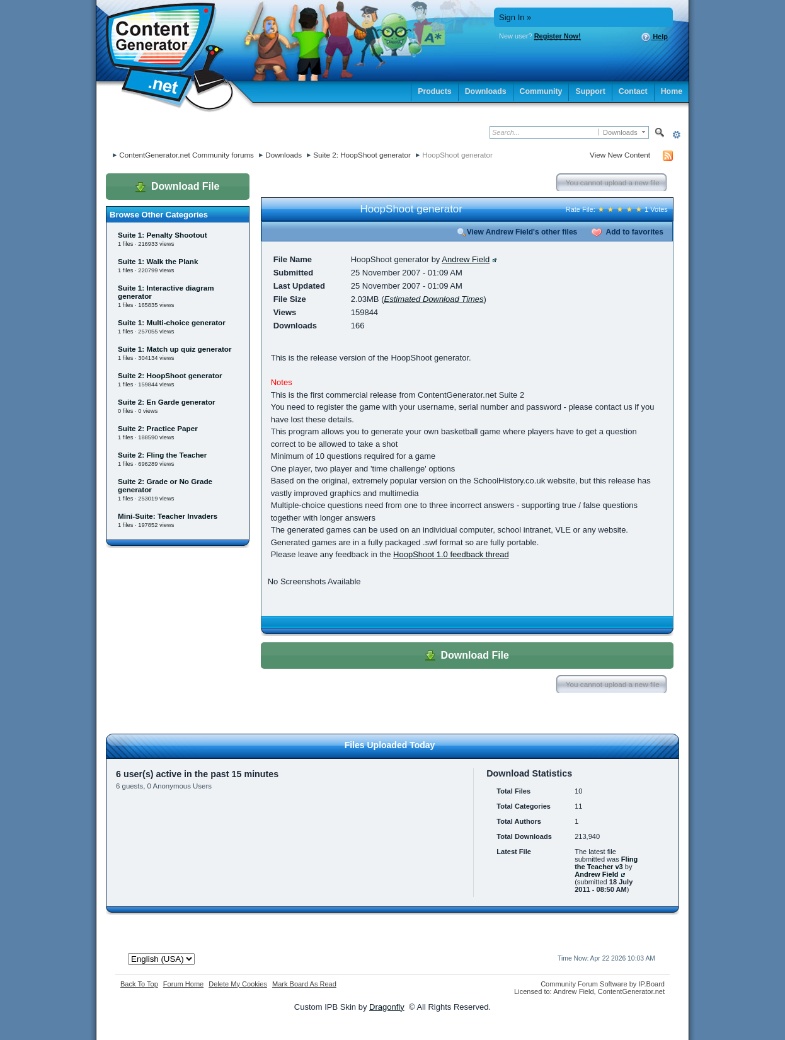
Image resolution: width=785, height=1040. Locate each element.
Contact (633, 91)
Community (541, 91)
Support (590, 91)
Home (671, 91)
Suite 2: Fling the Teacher (162, 455)
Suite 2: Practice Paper (158, 428)
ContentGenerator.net (631, 991)
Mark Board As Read (304, 984)
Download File (177, 186)
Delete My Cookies (238, 984)
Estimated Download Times (433, 299)
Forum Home (183, 984)
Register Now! (557, 36)
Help (654, 37)
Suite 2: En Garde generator (166, 402)
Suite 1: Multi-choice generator (172, 322)
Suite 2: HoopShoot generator (362, 155)
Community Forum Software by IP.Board (603, 984)
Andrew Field (466, 259)
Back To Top (139, 984)
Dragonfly (386, 1007)
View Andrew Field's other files (517, 232)
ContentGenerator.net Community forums (186, 155)
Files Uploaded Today (390, 745)
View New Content (620, 155)
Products (435, 91)
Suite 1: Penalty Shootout (162, 235)
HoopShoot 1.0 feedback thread (451, 554)
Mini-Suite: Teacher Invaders (167, 516)
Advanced (676, 134)
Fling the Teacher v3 (606, 862)
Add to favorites (627, 232)
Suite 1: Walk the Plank (158, 261)
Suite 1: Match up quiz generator (175, 349)
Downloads (486, 91)
